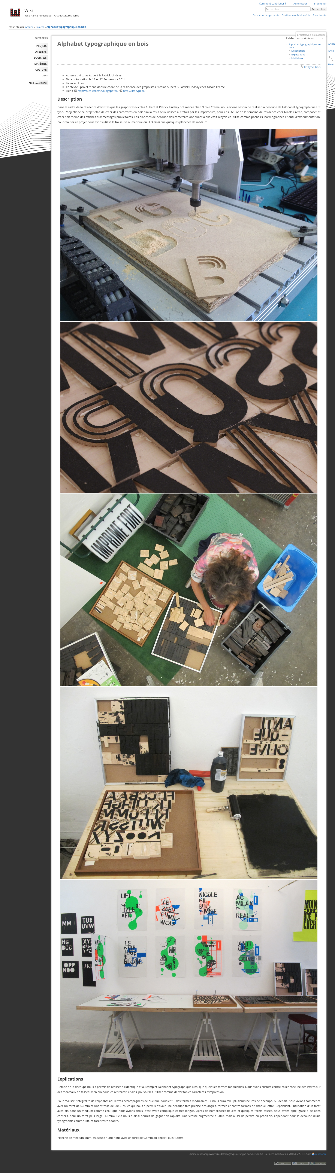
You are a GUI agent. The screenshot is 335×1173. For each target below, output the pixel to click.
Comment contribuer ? (272, 3)
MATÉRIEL (40, 63)
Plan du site (319, 15)
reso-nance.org (38, 83)
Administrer (300, 3)
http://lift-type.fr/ (134, 91)
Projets (40, 26)
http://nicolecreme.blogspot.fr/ (98, 91)
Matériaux (297, 58)
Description (298, 50)
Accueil (29, 26)
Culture (41, 69)
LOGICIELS (40, 57)
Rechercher (318, 9)
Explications (298, 54)
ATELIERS (40, 51)
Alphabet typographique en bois (66, 26)
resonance (320, 1153)
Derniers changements (266, 15)
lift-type (309, 67)
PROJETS (41, 46)
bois (318, 67)
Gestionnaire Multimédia (296, 15)
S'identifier (320, 3)
